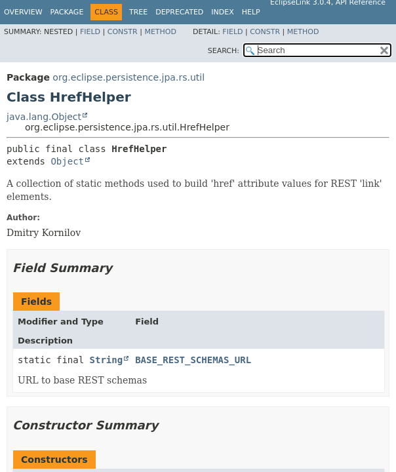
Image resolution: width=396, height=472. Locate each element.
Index (222, 12)
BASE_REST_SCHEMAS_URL (193, 360)
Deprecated (179, 12)
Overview (23, 12)
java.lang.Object (44, 116)
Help (251, 12)
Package (67, 12)
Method (160, 32)
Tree (138, 12)
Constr (123, 32)
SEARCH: (223, 51)
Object (67, 161)
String (106, 360)
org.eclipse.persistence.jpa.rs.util (128, 77)
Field (90, 32)
